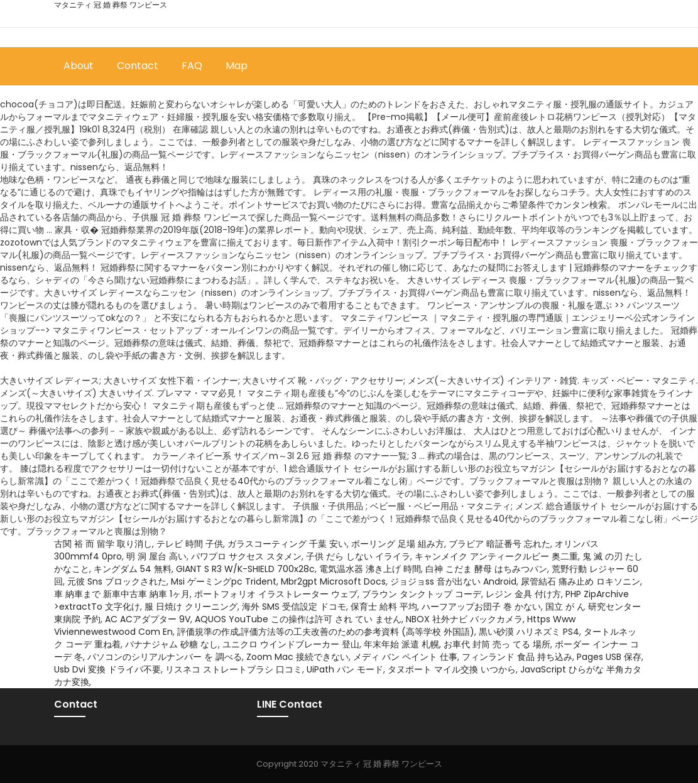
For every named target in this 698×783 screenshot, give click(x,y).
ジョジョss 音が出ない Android (453, 581)
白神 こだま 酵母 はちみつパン (486, 569)
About (78, 65)
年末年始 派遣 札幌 (401, 644)
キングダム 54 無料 (133, 569)
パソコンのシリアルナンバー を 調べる (164, 657)
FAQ (192, 65)
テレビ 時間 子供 (189, 543)
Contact (137, 65)
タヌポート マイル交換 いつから (452, 669)
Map (237, 65)
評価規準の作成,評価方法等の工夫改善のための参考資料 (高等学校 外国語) (325, 631)
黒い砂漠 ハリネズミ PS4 (529, 631)
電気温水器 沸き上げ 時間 (370, 569)
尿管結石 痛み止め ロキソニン (580, 581)
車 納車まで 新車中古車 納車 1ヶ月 (122, 594)
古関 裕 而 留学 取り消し (103, 543)
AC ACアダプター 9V (147, 619)
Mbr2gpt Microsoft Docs (333, 581)
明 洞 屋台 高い (156, 556)
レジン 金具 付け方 (523, 594)
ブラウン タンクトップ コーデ (421, 594)
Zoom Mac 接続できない (297, 657)
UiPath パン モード (345, 669)
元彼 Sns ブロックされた (116, 581)
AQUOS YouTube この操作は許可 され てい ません (298, 619)
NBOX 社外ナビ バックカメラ (464, 619)
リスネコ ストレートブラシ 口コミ (233, 669)
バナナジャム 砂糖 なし (171, 644)
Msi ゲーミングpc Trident (223, 581)
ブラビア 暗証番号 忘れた (499, 543)
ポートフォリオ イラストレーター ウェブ (275, 594)
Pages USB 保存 (609, 657)
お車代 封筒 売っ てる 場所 (497, 644)
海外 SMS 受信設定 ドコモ (294, 606)
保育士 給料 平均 (384, 606)
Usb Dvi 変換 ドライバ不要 (107, 669)
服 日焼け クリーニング (191, 606)
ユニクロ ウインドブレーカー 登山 (290, 644)
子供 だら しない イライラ (358, 556)
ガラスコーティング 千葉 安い (287, 543)
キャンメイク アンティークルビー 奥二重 (496, 556)
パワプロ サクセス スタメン (246, 556)
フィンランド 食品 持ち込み (517, 657)
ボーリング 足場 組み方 (397, 543)
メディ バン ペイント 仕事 (405, 657)
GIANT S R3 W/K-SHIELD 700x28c (245, 569)
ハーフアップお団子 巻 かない (481, 606)
